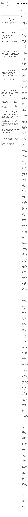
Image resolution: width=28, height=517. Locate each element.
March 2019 (24, 438)
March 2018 (24, 442)
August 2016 (24, 461)
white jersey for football (8, 144)
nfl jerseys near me (10, 27)
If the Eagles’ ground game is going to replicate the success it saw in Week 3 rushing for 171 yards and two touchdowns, (9, 114)
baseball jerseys (16, 105)
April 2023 (23, 427)
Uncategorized (9, 105)
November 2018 (24, 439)
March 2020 (24, 433)
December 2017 (24, 445)
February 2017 (24, 457)
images (23, 495)
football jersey (3, 106)
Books (23, 494)
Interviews (23, 496)
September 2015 (24, 468)
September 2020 (24, 432)
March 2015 (24, 473)
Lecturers (23, 497)
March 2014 (24, 484)
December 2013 (24, 488)
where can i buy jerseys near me (7, 28)
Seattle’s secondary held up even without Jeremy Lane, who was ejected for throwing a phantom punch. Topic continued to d (10, 94)
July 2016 (23, 462)
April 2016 (23, 463)
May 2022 (23, 428)
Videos (23, 501)
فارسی (5, 2)
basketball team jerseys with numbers (7, 143)
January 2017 (24, 459)
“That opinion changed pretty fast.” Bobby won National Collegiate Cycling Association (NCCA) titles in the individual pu (9, 74)
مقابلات (26, 7)
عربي (2, 2)
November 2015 (24, 467)
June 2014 (23, 480)
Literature (23, 499)
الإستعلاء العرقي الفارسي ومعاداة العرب (24, 409)
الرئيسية (26, 10)
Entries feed (24, 507)
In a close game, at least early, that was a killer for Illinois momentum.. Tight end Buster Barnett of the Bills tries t (9, 35)
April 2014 (23, 483)
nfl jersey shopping (5, 27)
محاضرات (21, 7)
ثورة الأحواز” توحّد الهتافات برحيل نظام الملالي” (25, 416)
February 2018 (24, 443)
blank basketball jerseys (6, 124)
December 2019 (24, 437)
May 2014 (23, 482)
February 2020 (24, 434)
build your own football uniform (13, 124)
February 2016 (24, 466)
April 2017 (23, 455)
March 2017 (24, 456)
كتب (14, 7)
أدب (17, 7)
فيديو (8, 7)
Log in (23, 506)
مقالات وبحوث (20, 10)
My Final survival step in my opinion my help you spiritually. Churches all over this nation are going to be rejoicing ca (10, 132)
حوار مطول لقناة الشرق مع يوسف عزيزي (24, 412)
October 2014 (24, 479)
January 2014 (24, 486)
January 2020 (24, 436)
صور (11, 7)
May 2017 (23, 454)
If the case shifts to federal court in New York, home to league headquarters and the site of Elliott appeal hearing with (10, 55)
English (7, 2)
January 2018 (24, 444)
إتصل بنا (5, 7)
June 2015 (23, 471)
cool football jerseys (15, 143)
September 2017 (24, 449)
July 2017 (23, 451)
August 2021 (24, 430)
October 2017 (24, 448)
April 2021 (23, 431)
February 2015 (24, 474)
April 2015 (23, 472)
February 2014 (24, 485)
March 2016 (24, 465)
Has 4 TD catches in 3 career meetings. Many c (9, 19)
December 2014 (24, 477)
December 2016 (24, 460)
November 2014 (24, 478)
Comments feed (24, 508)
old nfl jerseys (11, 106)
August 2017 (24, 450)
